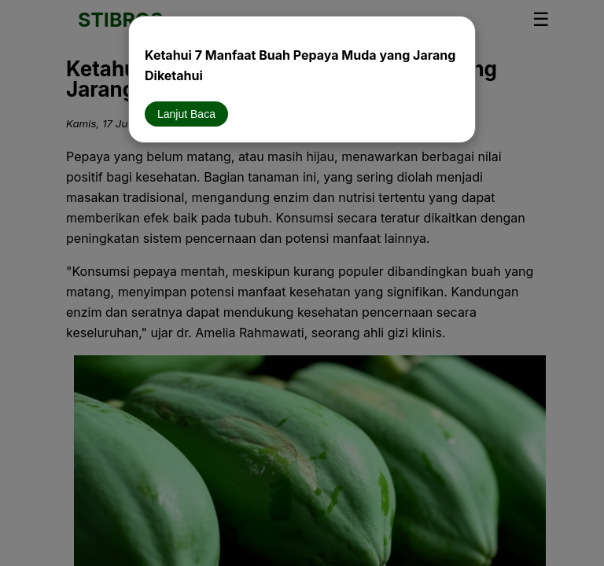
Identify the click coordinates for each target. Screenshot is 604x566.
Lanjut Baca (186, 114)
